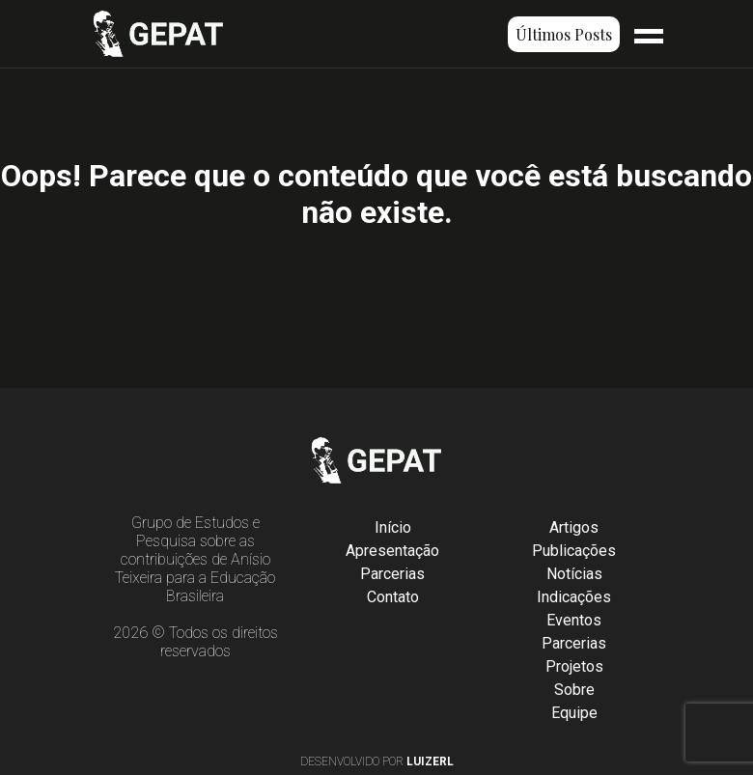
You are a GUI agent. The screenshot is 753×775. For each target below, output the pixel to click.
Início (393, 527)
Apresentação (392, 550)
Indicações (574, 597)
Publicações (574, 550)
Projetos (574, 666)
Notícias (574, 574)
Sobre (574, 689)
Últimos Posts (564, 34)
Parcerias (392, 574)
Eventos (573, 620)
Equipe (574, 713)
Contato (393, 597)
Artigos (574, 527)
